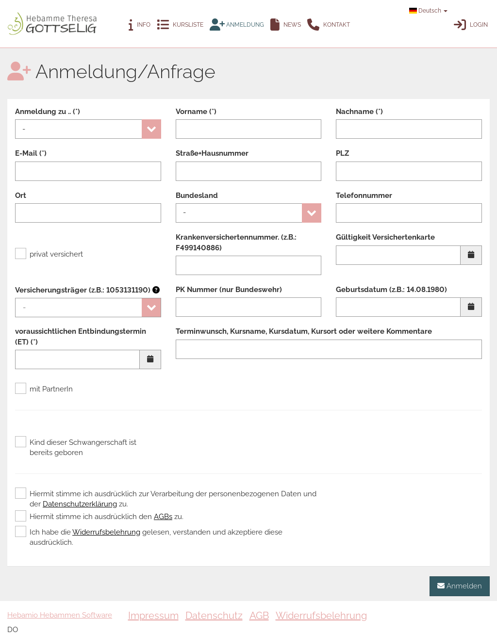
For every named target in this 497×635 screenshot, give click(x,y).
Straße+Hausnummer (212, 153)
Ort (20, 195)
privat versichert (49, 254)
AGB (259, 615)
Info (139, 25)
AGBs (163, 516)
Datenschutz (214, 615)
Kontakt (328, 25)
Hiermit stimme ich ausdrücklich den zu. (99, 516)
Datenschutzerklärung (80, 504)
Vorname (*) (196, 111)
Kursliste (180, 25)
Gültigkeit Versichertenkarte (385, 237)
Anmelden (459, 586)
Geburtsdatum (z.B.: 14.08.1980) (391, 289)
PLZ (342, 153)
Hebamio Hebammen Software (59, 615)
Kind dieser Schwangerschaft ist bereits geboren (75, 447)
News (285, 25)
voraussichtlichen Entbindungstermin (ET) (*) (80, 336)
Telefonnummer (364, 195)
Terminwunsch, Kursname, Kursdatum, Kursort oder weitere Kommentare (304, 331)
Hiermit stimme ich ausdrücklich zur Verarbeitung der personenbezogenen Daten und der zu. (165, 498)
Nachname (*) (359, 111)
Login (471, 25)
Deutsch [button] (428, 10)
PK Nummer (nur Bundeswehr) (229, 289)
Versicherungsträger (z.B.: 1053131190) (87, 290)
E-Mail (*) (31, 153)
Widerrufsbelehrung (106, 532)
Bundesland (197, 195)
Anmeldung (237, 25)
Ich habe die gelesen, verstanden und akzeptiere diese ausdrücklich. (148, 537)
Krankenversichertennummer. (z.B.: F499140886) (236, 242)
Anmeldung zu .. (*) (47, 111)
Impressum (153, 615)
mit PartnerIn (44, 389)
